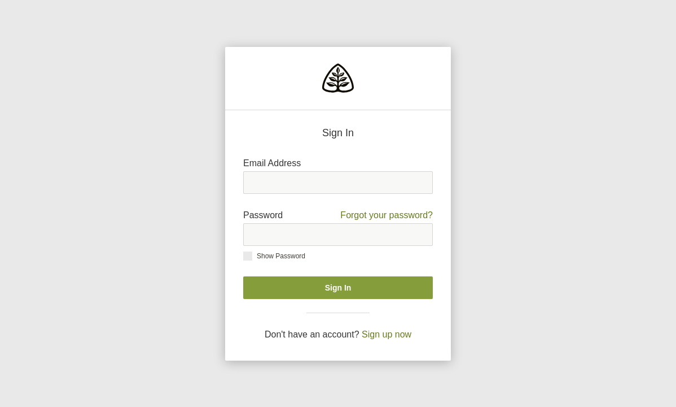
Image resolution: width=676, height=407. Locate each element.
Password (338, 215)
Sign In (338, 287)
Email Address (272, 163)
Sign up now (386, 334)
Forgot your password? (386, 215)
